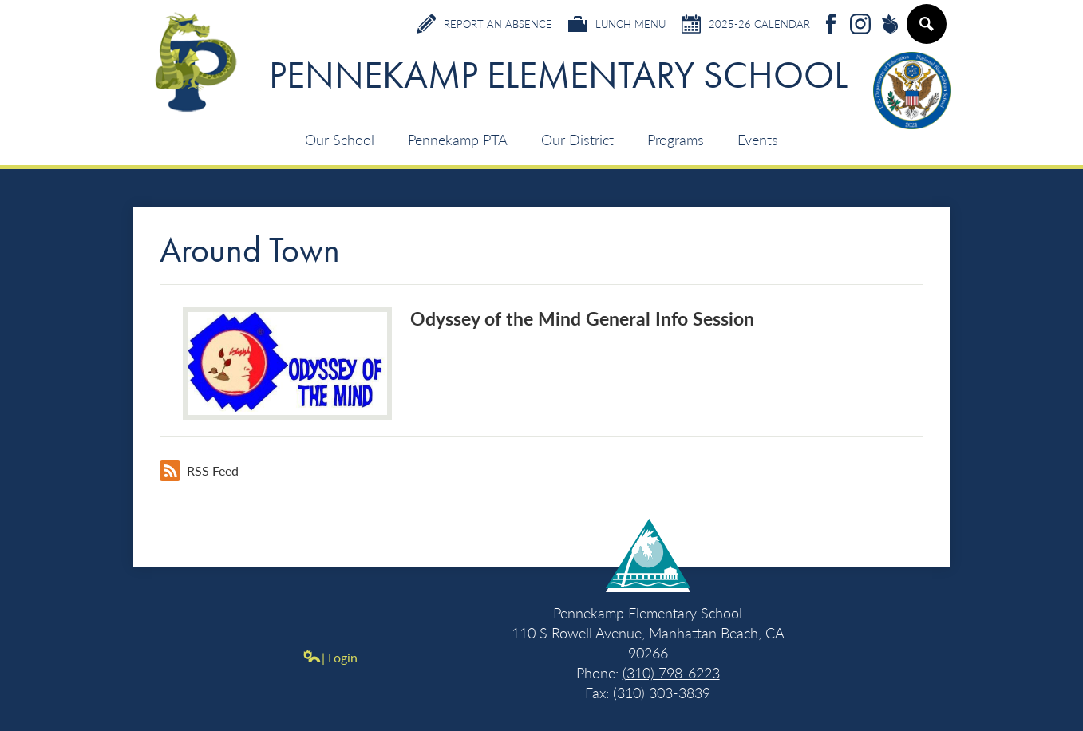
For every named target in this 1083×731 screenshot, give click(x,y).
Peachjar (890, 25)
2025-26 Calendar (746, 24)
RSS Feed (199, 470)
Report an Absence (484, 24)
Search (926, 30)
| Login (330, 657)
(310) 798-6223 (671, 672)
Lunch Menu (617, 24)
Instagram (860, 25)
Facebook (831, 25)
